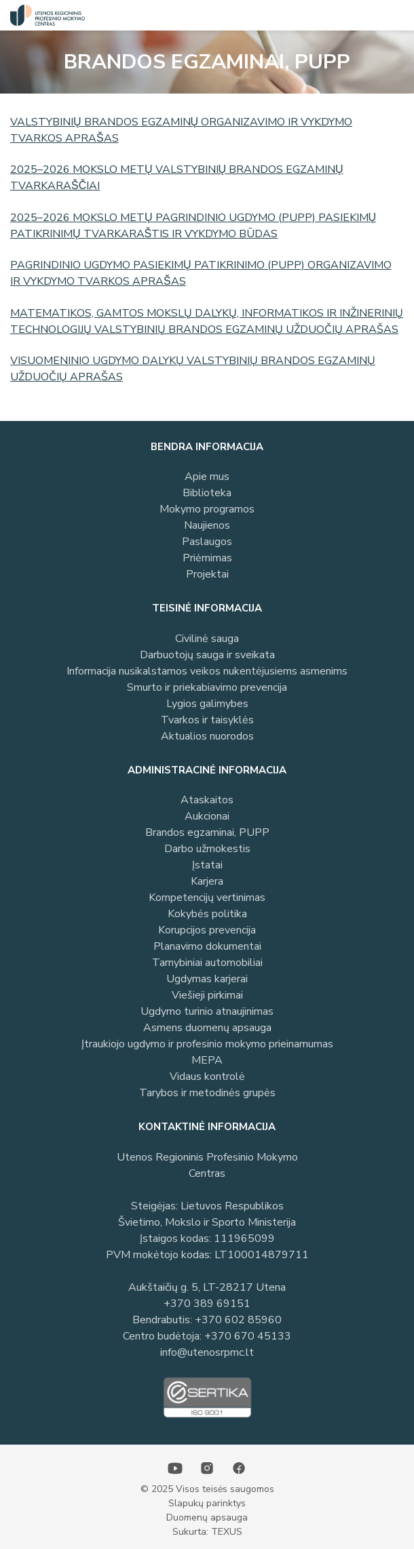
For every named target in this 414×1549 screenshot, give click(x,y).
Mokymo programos (207, 509)
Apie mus (207, 476)
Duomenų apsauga (207, 1517)
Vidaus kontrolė (207, 1076)
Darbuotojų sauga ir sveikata (207, 654)
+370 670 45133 (247, 1336)
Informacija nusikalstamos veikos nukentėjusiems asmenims (207, 671)
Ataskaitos (207, 799)
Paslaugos (207, 541)
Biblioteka (207, 492)
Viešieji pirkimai (207, 995)
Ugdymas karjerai (207, 978)
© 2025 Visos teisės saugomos (207, 1489)
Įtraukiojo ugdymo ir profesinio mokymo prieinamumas (207, 1044)
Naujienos (207, 525)
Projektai (207, 574)
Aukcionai (207, 816)
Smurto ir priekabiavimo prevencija (207, 687)
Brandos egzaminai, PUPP (207, 832)
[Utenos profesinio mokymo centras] (44, 15)
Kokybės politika (207, 913)
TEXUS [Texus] (226, 1531)
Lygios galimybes (207, 703)
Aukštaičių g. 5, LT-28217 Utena (207, 1287)
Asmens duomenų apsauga (207, 1027)
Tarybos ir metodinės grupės (207, 1092)
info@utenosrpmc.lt (207, 1352)
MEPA (207, 1060)
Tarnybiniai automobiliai (207, 962)
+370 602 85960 (238, 1319)
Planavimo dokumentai (207, 946)
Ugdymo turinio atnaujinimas (207, 1011)
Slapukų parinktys (207, 1503)
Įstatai (207, 865)
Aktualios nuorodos (207, 736)
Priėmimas (207, 557)
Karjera (207, 881)
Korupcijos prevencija (207, 930)
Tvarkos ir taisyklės (207, 719)
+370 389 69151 (207, 1303)
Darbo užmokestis (207, 848)
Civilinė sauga (207, 638)
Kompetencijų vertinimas (207, 897)
